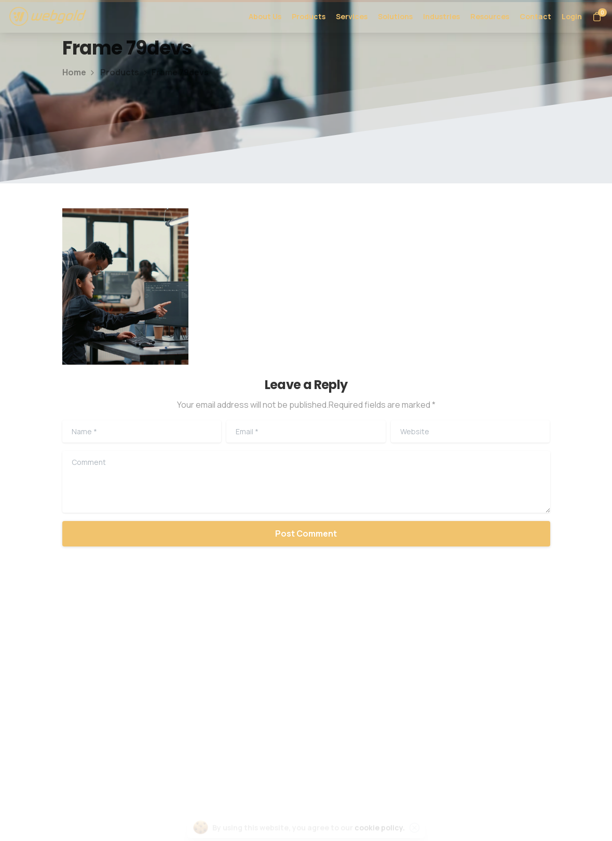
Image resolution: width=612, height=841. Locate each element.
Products (112, 72)
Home (74, 72)
